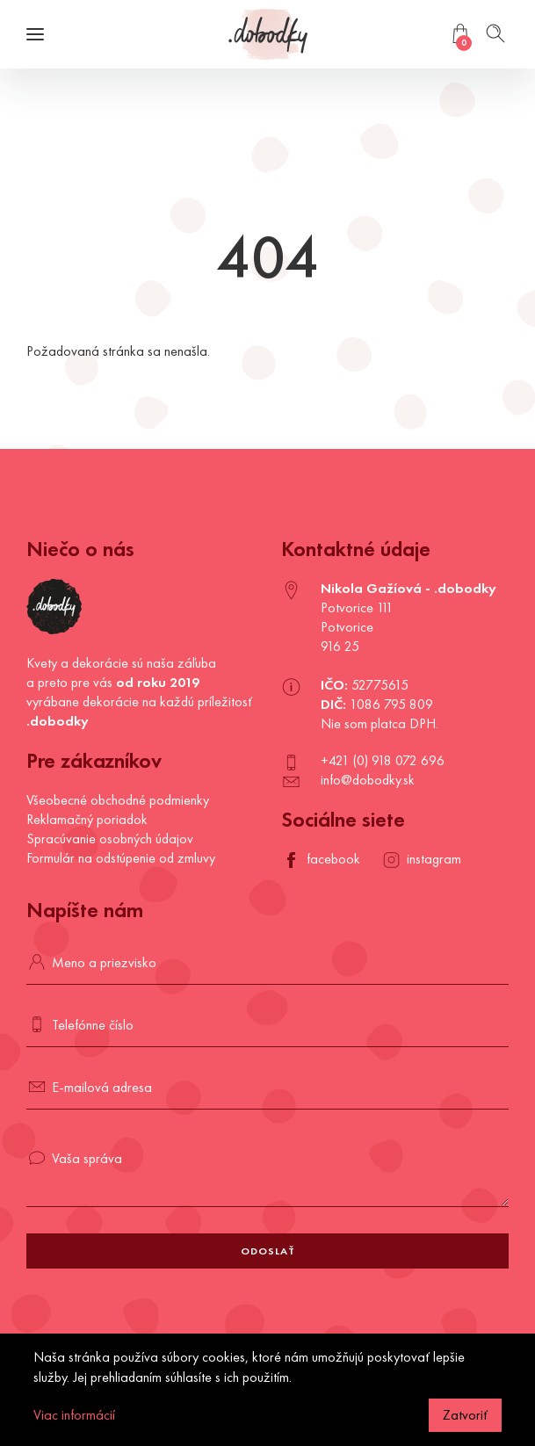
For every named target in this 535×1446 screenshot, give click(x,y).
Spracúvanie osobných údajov (109, 838)
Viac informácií (74, 1415)
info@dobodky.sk (368, 779)
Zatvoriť (465, 1415)
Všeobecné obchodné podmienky (117, 800)
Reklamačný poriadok (87, 819)
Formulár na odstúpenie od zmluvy (120, 858)
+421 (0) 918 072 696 (383, 760)
